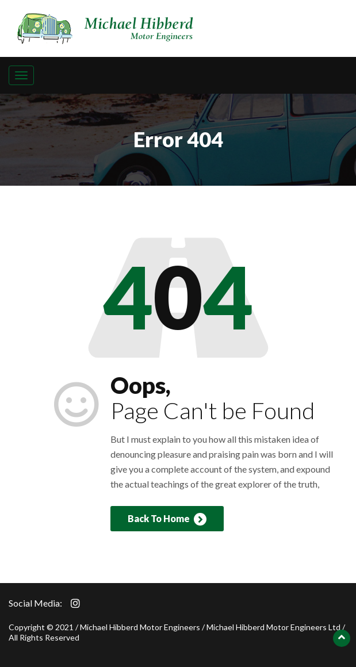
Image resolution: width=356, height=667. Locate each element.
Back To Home (167, 519)
